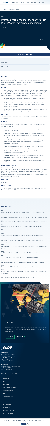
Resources (6, 6)
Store (27, 2)
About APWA (15, 2)
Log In (43, 2)
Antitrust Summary (8, 413)
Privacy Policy (6, 407)
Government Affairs (14, 9)
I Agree (23, 423)
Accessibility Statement (9, 410)
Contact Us (33, 2)
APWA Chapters (6, 399)
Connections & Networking (27, 6)
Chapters (21, 2)
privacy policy (31, 421)
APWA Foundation (7, 404)
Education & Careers (41, 6)
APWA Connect (6, 401)
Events (5, 9)
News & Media (14, 6)
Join (39, 2)
